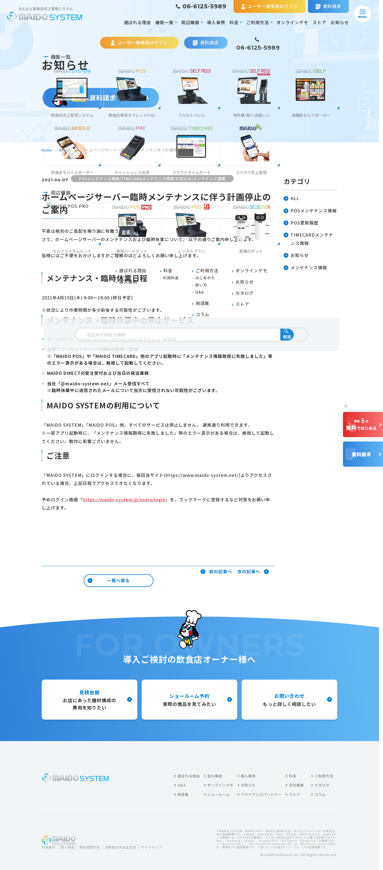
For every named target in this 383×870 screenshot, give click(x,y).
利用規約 (50, 843)
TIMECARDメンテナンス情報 (308, 239)
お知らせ (340, 22)
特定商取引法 (96, 843)
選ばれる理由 (137, 22)
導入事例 (216, 22)
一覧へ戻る (109, 580)
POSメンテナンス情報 (310, 211)
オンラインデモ (293, 22)
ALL (291, 198)
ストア (319, 22)
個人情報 (71, 843)
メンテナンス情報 (305, 267)
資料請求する (101, 97)
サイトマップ (56, 850)
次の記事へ (253, 571)
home (47, 150)
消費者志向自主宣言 (130, 843)
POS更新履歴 (301, 223)
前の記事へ (216, 571)
